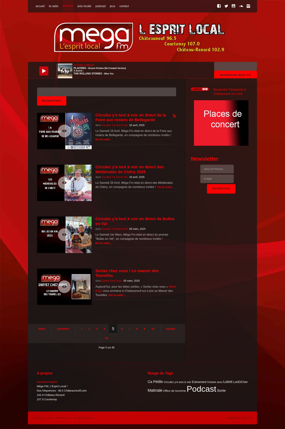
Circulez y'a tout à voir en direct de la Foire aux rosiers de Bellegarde (130, 117)
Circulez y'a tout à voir (177, 382)
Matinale (155, 390)
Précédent (63, 328)
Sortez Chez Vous (112, 280)
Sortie (221, 390)
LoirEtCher (240, 382)
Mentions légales (47, 381)
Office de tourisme (174, 390)
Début (41, 328)
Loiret (227, 382)
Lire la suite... (103, 139)
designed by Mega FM (239, 417)
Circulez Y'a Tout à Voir (115, 125)
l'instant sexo (214, 382)
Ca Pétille (155, 382)
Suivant (170, 328)
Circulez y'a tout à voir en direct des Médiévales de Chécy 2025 (129, 169)
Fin (106, 338)
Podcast (201, 389)
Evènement (199, 382)
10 (152, 328)
